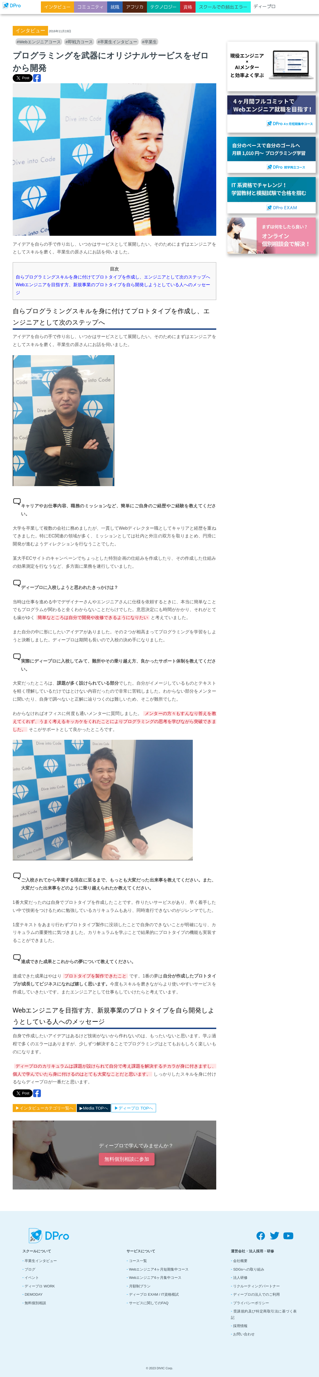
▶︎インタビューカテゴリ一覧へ (44, 1108)
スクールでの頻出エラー (223, 7)
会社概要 (240, 1261)
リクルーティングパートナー (256, 1286)
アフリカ (135, 7)
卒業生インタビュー (41, 1261)
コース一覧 (138, 1261)
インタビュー (57, 7)
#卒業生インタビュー (117, 41)
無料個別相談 (35, 1303)
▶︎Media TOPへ (94, 1108)
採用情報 (240, 1326)
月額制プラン (140, 1286)
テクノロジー (163, 7)
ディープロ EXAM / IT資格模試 (154, 1294)
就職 (114, 7)
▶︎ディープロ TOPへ (133, 1108)
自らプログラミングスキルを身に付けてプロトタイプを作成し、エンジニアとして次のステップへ (113, 277)
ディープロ (265, 6)
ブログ (30, 1269)
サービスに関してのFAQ (148, 1303)
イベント (32, 1278)
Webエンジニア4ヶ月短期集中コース (159, 1269)
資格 (187, 7)
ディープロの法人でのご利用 (256, 1294)
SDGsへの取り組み (248, 1269)
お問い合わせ (244, 1334)
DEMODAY (34, 1294)
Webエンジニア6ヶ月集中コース (155, 1278)
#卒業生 (149, 41)
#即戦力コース (79, 41)
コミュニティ (90, 7)
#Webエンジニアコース (39, 41)
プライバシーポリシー (251, 1303)
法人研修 (240, 1278)
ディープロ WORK (40, 1286)
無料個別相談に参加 (126, 1159)
